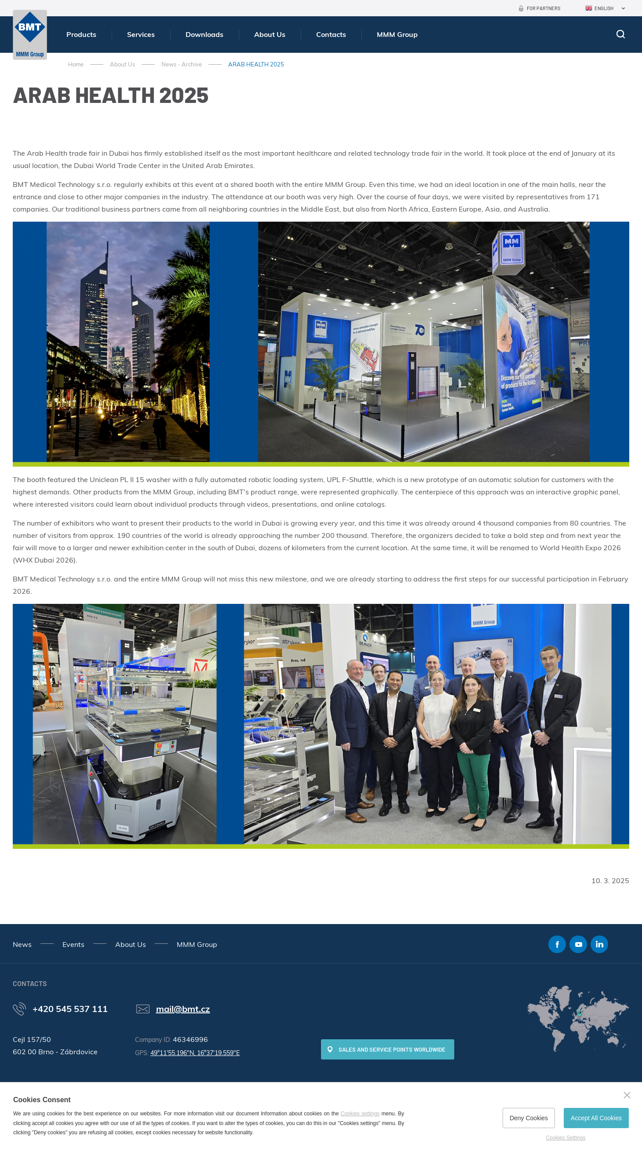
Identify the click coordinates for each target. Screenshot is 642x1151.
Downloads (204, 34)
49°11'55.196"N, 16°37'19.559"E (195, 1053)
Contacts (331, 34)
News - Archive (181, 64)
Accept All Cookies (596, 1118)
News (22, 944)
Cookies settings (360, 1114)
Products (81, 34)
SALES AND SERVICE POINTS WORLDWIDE (392, 1049)
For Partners (543, 8)
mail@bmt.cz (183, 1008)
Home (76, 64)
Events (73, 944)
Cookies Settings (565, 1138)
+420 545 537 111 (70, 1008)
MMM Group (397, 34)
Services (141, 34)
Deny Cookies (529, 1118)
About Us (269, 34)
